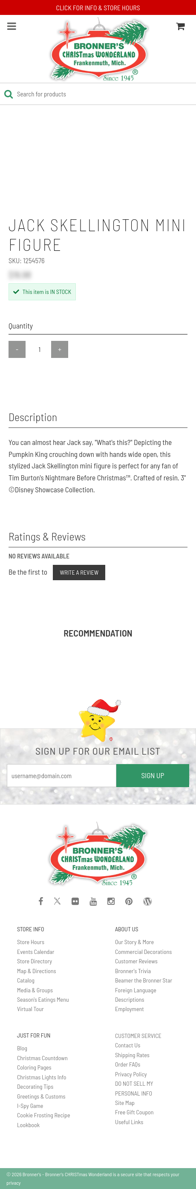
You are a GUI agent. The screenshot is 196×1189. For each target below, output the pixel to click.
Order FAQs (127, 1064)
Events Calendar (35, 951)
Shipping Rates (132, 1054)
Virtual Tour (30, 1008)
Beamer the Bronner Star (143, 980)
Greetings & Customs (41, 1096)
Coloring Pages (34, 1067)
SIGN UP (152, 775)
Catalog (26, 980)
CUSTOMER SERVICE (138, 1035)
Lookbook (28, 1124)
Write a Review (79, 572)
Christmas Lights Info (41, 1077)
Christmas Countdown (42, 1057)
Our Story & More (134, 941)
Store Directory (34, 961)
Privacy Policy (131, 1074)
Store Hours (30, 941)
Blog (22, 1048)
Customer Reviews (136, 961)
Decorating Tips (35, 1086)
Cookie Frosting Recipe (43, 1115)
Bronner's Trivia (133, 970)
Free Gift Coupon (134, 1112)
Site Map (125, 1102)
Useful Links (129, 1121)
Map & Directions (36, 970)
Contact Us (127, 1045)
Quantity (21, 325)
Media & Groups (35, 990)
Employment (129, 1008)
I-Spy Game (30, 1105)
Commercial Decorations (143, 951)
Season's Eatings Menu (43, 999)
